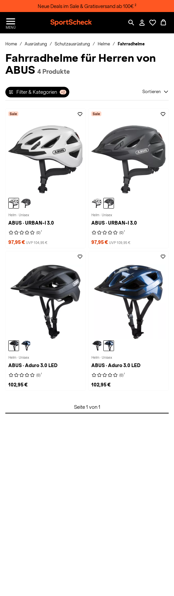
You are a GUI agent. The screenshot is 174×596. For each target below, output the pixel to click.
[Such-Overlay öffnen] (131, 22)
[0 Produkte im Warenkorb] (163, 22)
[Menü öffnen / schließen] (10, 22)
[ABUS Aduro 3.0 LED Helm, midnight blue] (25, 345)
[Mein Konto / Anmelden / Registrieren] (142, 22)
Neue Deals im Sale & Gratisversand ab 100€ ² (87, 6)
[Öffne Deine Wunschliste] (152, 22)
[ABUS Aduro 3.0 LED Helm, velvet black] (13, 345)
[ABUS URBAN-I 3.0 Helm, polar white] (13, 203)
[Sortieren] (155, 91)
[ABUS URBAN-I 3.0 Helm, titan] (25, 203)
